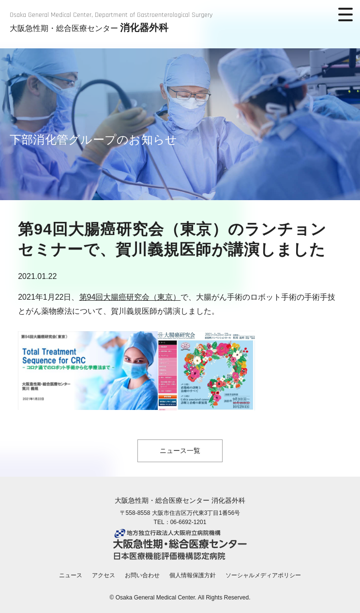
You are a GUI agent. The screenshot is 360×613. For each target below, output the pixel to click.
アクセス (103, 575)
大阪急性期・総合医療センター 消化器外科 (180, 500)
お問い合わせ (142, 575)
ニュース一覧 (180, 450)
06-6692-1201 (188, 522)
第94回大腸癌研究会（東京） (130, 297)
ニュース (70, 575)
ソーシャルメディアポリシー (263, 575)
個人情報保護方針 (192, 575)
